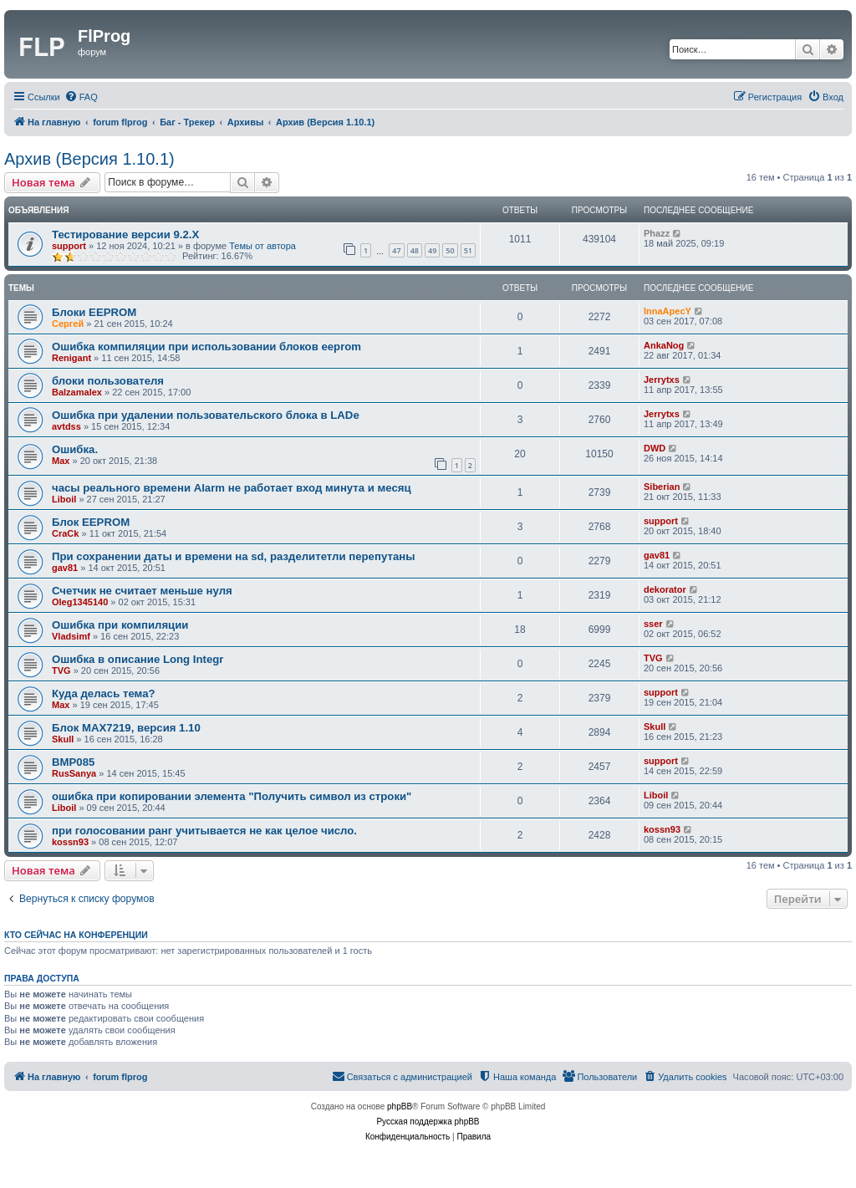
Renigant (71, 358)
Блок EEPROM (91, 522)
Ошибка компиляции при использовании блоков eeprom (206, 346)
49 (432, 250)
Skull (63, 739)
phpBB (399, 1106)
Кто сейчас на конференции (76, 935)
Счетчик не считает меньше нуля (142, 590)
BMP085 (73, 762)
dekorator (665, 589)
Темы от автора (262, 246)
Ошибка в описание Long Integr (137, 659)
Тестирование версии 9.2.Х (125, 234)
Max (60, 461)
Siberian (662, 487)
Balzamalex (77, 392)
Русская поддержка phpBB (427, 1121)
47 (396, 250)
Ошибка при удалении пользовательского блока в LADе (205, 415)
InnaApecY (667, 311)
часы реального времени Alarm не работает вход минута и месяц (231, 488)
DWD (654, 448)
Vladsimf (71, 636)
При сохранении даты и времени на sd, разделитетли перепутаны (233, 556)
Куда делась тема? (103, 693)
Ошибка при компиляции (120, 625)
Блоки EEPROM (94, 312)
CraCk (65, 533)
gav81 (65, 568)
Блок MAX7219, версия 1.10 (126, 727)
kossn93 (70, 842)
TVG (61, 670)
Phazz (657, 233)
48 (414, 250)
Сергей (68, 324)
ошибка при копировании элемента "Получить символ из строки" (231, 796)
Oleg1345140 (80, 602)
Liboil (64, 499)
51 (468, 250)
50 (450, 250)
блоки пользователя (108, 381)
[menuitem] (81, 97)
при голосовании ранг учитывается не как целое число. (204, 830)
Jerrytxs (662, 380)
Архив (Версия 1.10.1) (89, 159)
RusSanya (74, 773)
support (69, 246)
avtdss (66, 426)
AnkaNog (664, 345)
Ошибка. (75, 449)
